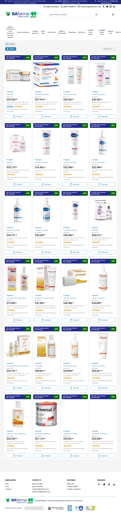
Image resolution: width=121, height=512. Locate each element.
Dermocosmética (23, 32)
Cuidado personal (35, 32)
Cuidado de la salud (91, 32)
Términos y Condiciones (74, 501)
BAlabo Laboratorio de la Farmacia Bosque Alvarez (10, 32)
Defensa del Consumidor (13, 508)
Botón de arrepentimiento (34, 508)
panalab (10, 44)
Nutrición (81, 32)
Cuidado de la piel (102, 32)
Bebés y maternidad (62, 32)
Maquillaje (72, 32)
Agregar (18, 116)
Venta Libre (43, 32)
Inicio (7, 484)
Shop (7, 486)
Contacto (8, 489)
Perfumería (51, 32)
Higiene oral (110, 32)
